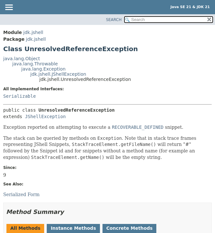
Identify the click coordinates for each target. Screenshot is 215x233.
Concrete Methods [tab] (129, 228)
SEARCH (114, 19)
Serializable (19, 96)
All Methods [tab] (25, 228)
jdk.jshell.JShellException (58, 74)
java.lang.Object (21, 58)
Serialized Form (21, 194)
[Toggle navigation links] (8, 7)
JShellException (45, 116)
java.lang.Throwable (35, 63)
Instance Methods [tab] (73, 228)
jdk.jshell (33, 32)
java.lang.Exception (43, 69)
